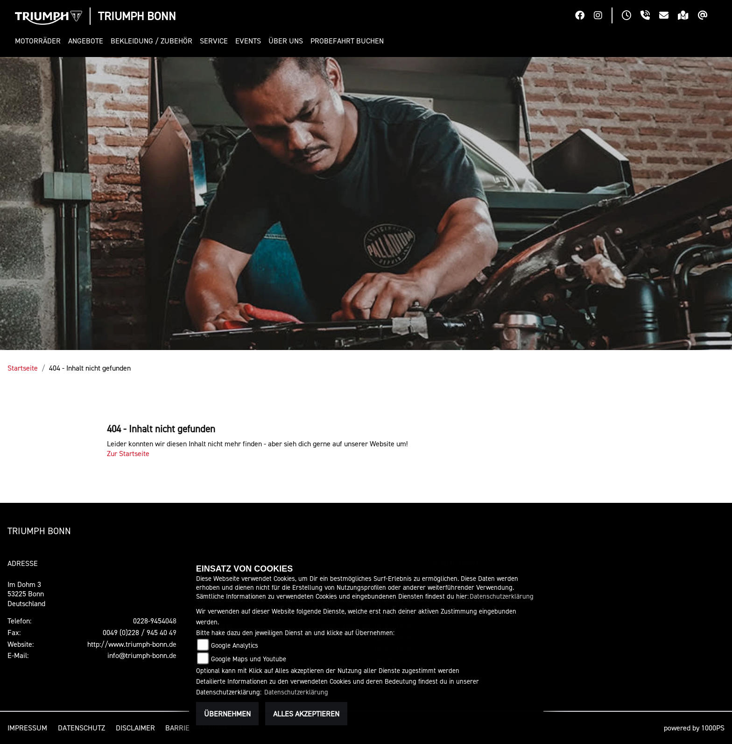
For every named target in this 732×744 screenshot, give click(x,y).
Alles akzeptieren (306, 713)
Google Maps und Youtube (248, 659)
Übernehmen (227, 713)
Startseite (22, 367)
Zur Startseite (128, 453)
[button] (39, 41)
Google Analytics (234, 645)
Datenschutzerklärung (502, 596)
